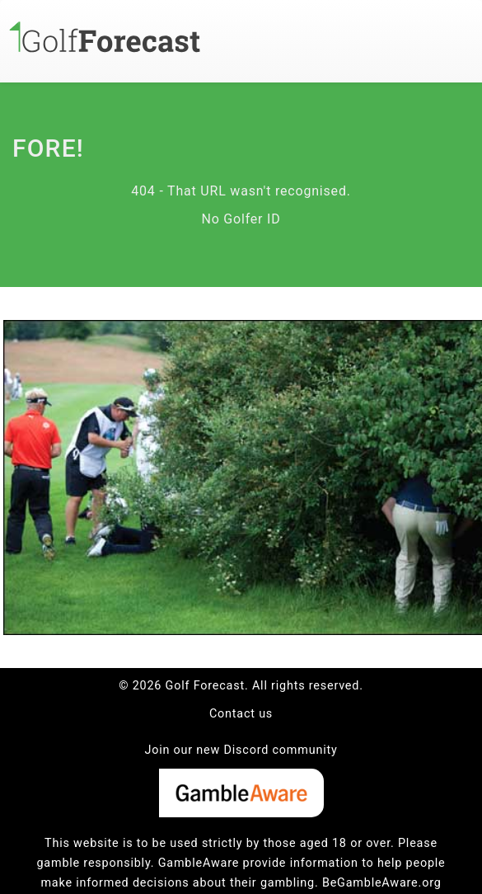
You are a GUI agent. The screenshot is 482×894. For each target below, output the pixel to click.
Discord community (281, 750)
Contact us (241, 714)
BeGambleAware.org (382, 883)
